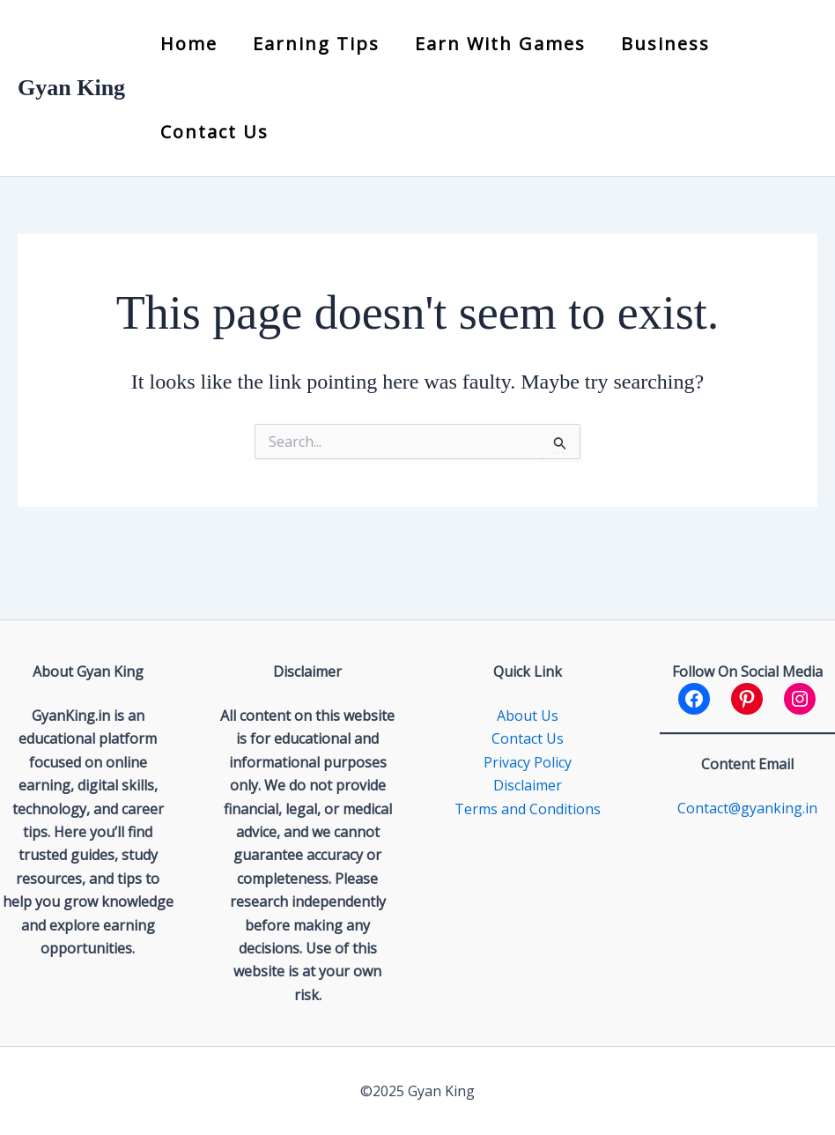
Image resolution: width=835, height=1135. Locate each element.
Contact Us (214, 132)
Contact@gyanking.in (747, 808)
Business (665, 44)
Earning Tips (316, 44)
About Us (527, 715)
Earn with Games (500, 44)
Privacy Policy (528, 762)
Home (189, 44)
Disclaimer (527, 785)
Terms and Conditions (527, 809)
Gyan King (71, 87)
